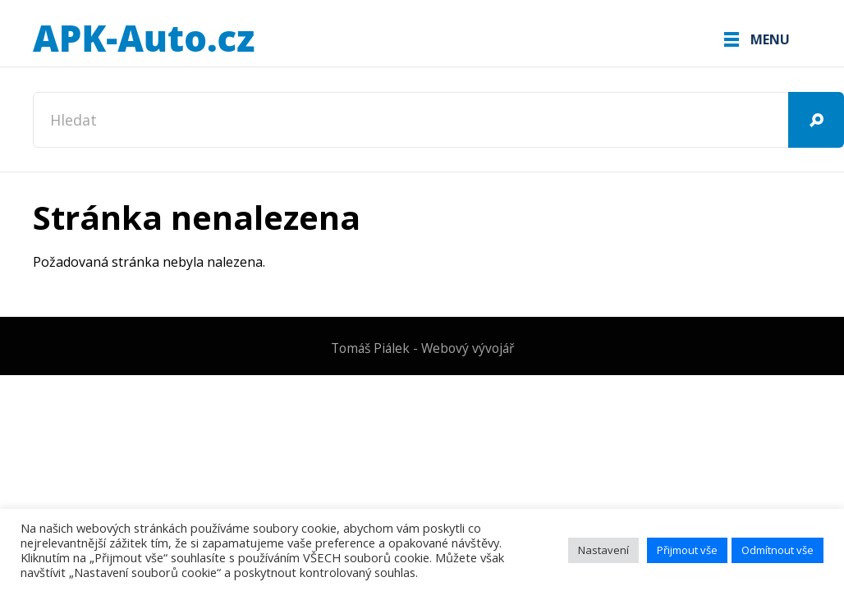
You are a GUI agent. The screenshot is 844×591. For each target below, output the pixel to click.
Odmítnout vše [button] (777, 550)
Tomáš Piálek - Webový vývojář (422, 348)
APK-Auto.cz (144, 39)
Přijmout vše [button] (687, 550)
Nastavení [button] (603, 550)
